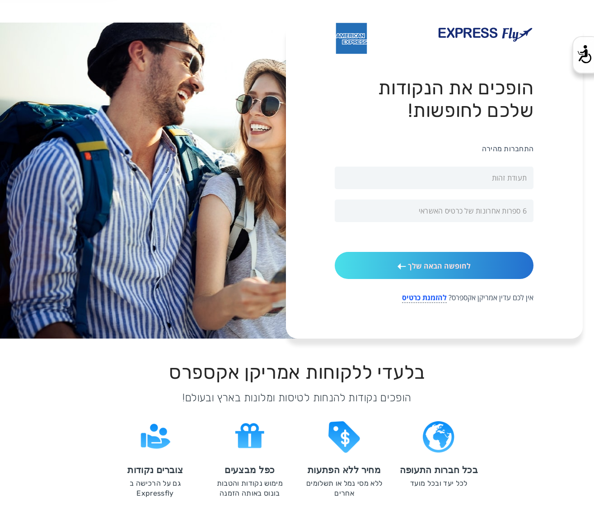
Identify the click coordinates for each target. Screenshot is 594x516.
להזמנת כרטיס (424, 297)
